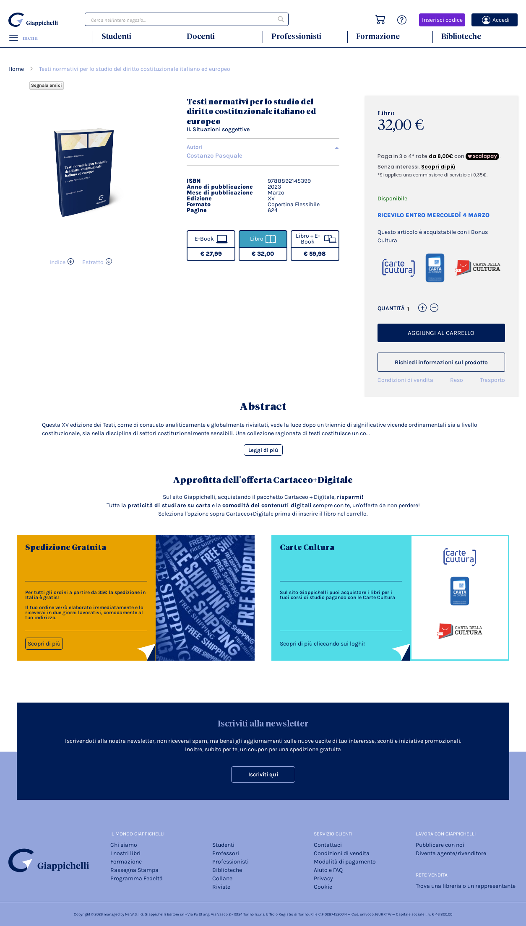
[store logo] (33, 20)
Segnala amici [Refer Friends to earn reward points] (46, 85)
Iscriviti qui (263, 774)
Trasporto (492, 380)
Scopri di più (44, 643)
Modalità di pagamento (345, 861)
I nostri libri (125, 853)
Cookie (323, 886)
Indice (57, 262)
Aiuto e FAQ (328, 870)
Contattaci (328, 844)
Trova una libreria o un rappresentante (466, 886)
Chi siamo (123, 844)
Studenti (116, 36)
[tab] (263, 147)
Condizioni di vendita (405, 380)
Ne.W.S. (131, 914)
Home (16, 69)
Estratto (93, 262)
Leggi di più (263, 450)
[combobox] (187, 19)
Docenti (201, 36)
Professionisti (296, 36)
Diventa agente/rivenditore (451, 853)
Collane (222, 878)
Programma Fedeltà (136, 878)
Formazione (378, 36)
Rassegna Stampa (134, 870)
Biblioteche (461, 36)
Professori (225, 853)
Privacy (323, 878)
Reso (456, 380)
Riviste (221, 886)
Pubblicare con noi (440, 844)
